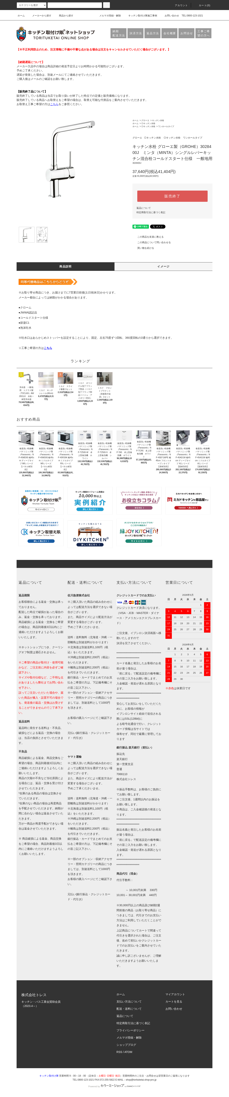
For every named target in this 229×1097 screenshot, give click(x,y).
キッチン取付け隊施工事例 (140, 15)
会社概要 (169, 33)
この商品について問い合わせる (151, 242)
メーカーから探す (39, 15)
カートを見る (173, 1001)
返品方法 (152, 33)
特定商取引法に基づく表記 (150, 212)
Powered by (114, 1086)
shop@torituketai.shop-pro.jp (141, 1079)
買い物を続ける (143, 248)
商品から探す (63, 15)
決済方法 (135, 33)
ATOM (128, 1052)
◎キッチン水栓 (148, 123)
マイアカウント (175, 994)
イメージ (163, 266)
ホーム (21, 15)
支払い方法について (129, 1001)
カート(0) (202, 5)
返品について (143, 208)
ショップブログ (126, 1044)
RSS (119, 1052)
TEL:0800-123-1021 (192, 15)
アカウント (179, 5)
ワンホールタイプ (166, 126)
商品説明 (65, 266)
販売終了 (172, 196)
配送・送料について (129, 1008)
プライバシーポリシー (130, 1030)
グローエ (145, 120)
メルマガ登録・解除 (108, 15)
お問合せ (186, 33)
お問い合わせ (169, 15)
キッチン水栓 (158, 120)
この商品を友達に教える (148, 236)
